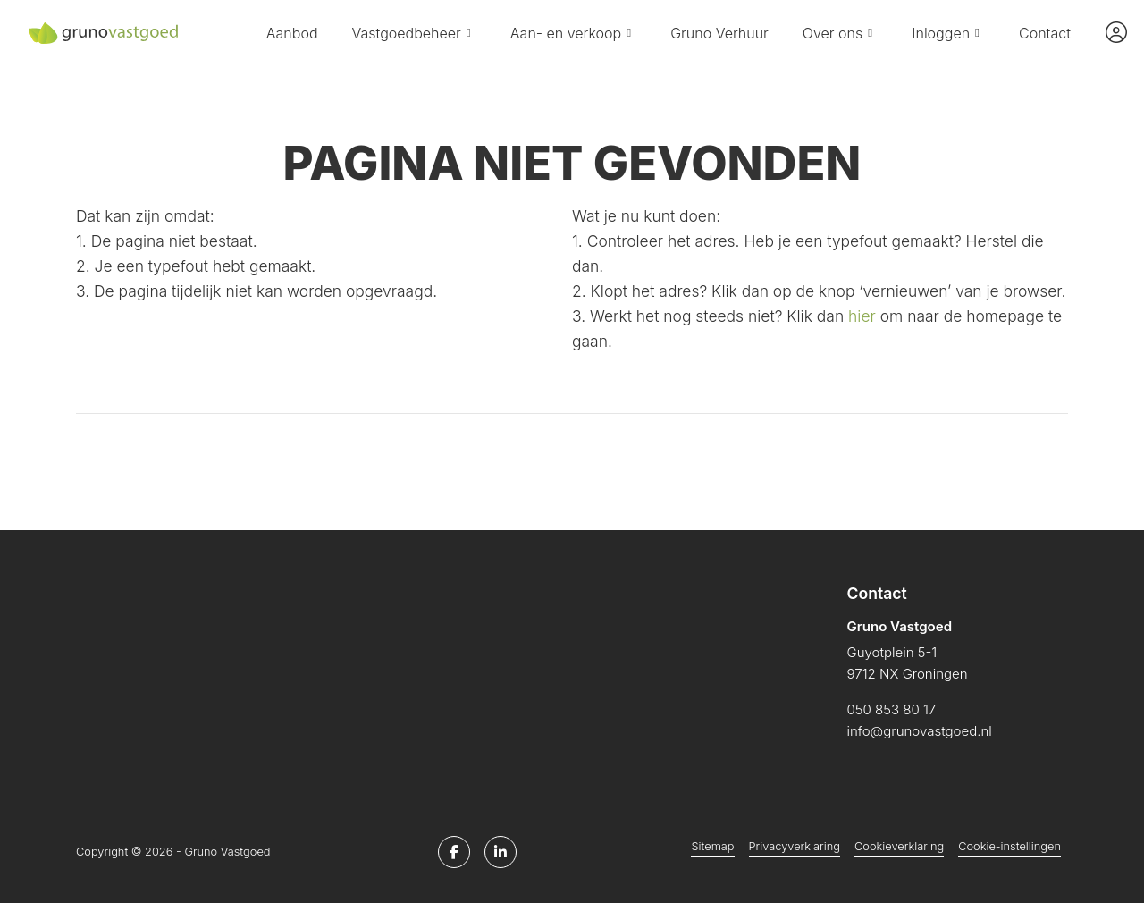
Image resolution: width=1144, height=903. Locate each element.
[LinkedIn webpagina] (500, 852)
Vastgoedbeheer (414, 33)
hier (862, 316)
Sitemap (712, 846)
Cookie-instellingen (1009, 846)
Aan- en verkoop (573, 33)
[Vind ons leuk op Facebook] (454, 852)
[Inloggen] (1116, 33)
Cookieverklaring (899, 846)
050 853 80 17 (892, 709)
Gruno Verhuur (719, 33)
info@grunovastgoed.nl (919, 730)
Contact (1045, 33)
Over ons (840, 33)
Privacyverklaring (794, 846)
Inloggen (948, 33)
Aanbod (292, 33)
